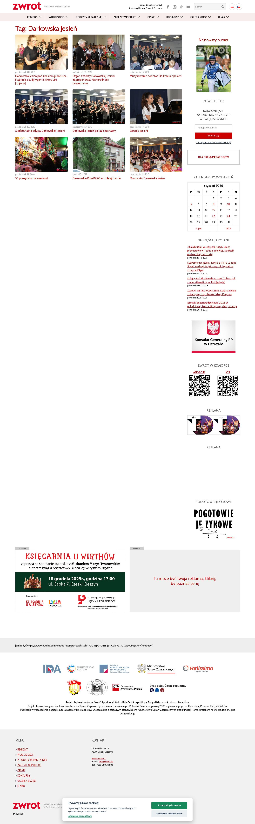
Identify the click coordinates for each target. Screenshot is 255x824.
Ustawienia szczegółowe (80, 816)
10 (228, 204)
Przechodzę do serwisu (169, 805)
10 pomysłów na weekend (31, 177)
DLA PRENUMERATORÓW (213, 157)
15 (213, 210)
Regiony (32, 17)
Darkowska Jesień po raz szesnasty (94, 130)
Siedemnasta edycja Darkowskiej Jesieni (40, 130)
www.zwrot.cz (99, 758)
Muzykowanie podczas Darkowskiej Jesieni (152, 77)
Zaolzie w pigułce (125, 17)
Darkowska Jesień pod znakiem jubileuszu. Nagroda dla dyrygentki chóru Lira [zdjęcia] (41, 79)
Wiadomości (56, 17)
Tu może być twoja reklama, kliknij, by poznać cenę (185, 581)
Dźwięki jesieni (139, 130)
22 (213, 216)
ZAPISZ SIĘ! (213, 135)
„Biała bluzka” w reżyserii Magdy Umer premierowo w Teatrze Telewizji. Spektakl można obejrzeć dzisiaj (210, 250)
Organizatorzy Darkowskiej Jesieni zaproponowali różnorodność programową (94, 79)
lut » (228, 228)
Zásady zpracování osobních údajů (213, 142)
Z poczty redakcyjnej (89, 17)
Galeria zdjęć (198, 17)
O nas (221, 17)
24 (228, 216)
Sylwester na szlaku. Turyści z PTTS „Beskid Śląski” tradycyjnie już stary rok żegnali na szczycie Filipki (211, 266)
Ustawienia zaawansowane (169, 813)
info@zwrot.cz (106, 761)
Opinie (151, 17)
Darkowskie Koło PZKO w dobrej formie (97, 177)
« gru (198, 228)
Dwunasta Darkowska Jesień (147, 177)
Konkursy (172, 17)
